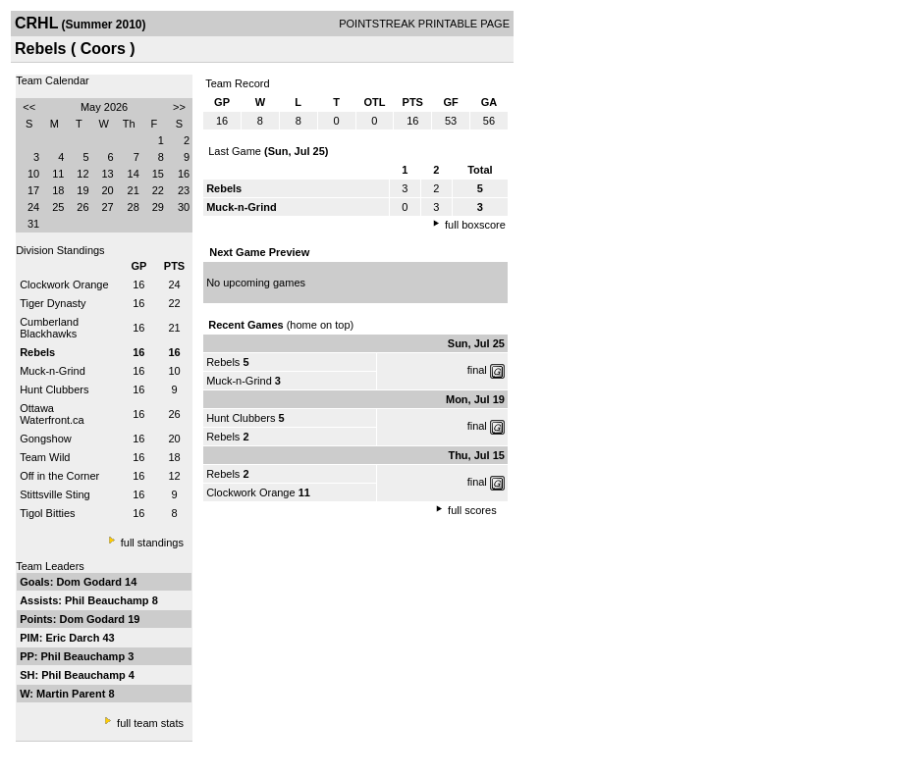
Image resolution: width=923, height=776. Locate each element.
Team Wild (45, 457)
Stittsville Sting (55, 494)
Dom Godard (90, 582)
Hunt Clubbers (54, 389)
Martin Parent (72, 693)
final (477, 370)
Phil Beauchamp (108, 600)
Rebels (223, 362)
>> (179, 107)
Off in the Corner (59, 476)
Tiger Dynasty (52, 303)
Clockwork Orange (64, 284)
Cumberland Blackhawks (49, 327)
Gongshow (46, 438)
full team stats (150, 723)
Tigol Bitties (47, 513)
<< (29, 107)
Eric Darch (73, 638)
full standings (152, 542)
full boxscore (475, 225)
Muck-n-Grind (52, 371)
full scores (472, 510)
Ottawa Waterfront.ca (52, 414)
